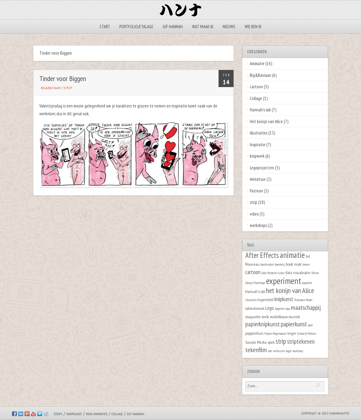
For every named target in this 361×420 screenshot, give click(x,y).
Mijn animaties (96, 414)
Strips (58, 414)
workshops (258, 225)
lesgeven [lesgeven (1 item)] (279, 309)
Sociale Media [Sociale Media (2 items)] (256, 342)
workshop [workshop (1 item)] (297, 351)
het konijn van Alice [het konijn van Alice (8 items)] (290, 290)
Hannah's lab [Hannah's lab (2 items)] (255, 291)
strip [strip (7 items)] (281, 341)
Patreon (256, 191)
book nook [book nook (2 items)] (293, 264)
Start (104, 26)
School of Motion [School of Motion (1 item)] (306, 333)
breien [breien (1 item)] (306, 264)
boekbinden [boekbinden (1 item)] (267, 264)
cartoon (256, 86)
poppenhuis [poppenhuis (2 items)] (254, 333)
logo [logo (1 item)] (287, 309)
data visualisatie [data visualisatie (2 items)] (298, 272)
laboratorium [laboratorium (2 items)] (255, 308)
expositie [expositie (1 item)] (307, 283)
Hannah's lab (260, 110)
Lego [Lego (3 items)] (269, 308)
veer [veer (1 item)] (270, 351)
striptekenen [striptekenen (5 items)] (301, 341)
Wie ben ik (253, 26)
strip (68, 88)
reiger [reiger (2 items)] (291, 333)
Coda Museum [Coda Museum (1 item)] (269, 273)
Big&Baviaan (51, 88)
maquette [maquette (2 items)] (253, 316)
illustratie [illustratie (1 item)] (251, 300)
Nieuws (229, 26)
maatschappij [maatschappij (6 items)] (306, 307)
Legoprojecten (262, 168)
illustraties (259, 133)
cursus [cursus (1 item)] (280, 273)
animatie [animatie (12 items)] (292, 255)
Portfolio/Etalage (136, 26)
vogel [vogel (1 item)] (289, 351)
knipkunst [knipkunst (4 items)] (283, 299)
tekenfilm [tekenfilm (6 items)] (256, 350)
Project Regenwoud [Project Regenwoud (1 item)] (275, 333)
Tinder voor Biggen (62, 78)
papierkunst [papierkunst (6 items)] (294, 324)
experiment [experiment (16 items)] (283, 280)
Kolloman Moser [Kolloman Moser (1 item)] (303, 300)
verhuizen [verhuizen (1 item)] (279, 351)
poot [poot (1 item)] (310, 325)
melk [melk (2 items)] (265, 316)
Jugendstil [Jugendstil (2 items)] (266, 299)
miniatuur (258, 179)
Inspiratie (257, 144)
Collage (256, 98)
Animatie (257, 63)
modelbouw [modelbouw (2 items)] (279, 316)
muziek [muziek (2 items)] (294, 316)
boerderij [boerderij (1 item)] (280, 264)
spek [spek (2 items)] (271, 342)
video (254, 214)
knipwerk (257, 156)
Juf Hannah (173, 26)
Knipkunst (74, 414)
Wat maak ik (202, 26)
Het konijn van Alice (266, 121)
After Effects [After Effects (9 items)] (262, 255)
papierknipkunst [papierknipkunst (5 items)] (262, 324)
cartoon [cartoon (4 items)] (252, 272)
